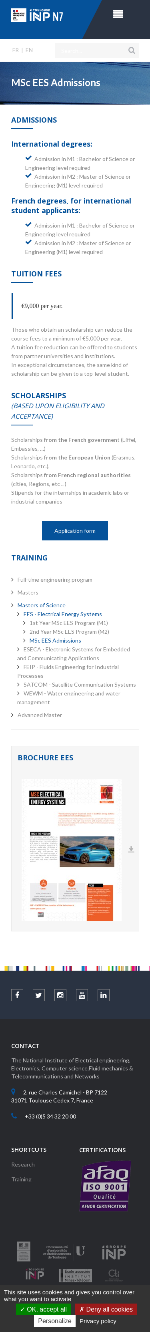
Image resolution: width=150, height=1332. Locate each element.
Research (23, 1164)
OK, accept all (43, 1309)
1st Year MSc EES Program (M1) (69, 622)
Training (21, 1179)
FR (15, 49)
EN (29, 49)
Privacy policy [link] (98, 1321)
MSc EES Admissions (55, 640)
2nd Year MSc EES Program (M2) (69, 631)
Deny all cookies (106, 1309)
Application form (75, 530)
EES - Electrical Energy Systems (63, 614)
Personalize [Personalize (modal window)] (55, 1321)
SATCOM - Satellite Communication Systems (80, 684)
